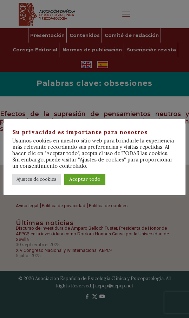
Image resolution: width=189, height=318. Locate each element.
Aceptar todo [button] (84, 179)
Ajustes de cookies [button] (37, 179)
